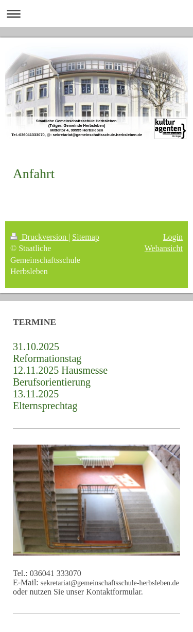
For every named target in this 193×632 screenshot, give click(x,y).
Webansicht (164, 248)
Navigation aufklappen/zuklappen (96, 14)
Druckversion (39, 237)
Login (173, 237)
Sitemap (85, 237)
